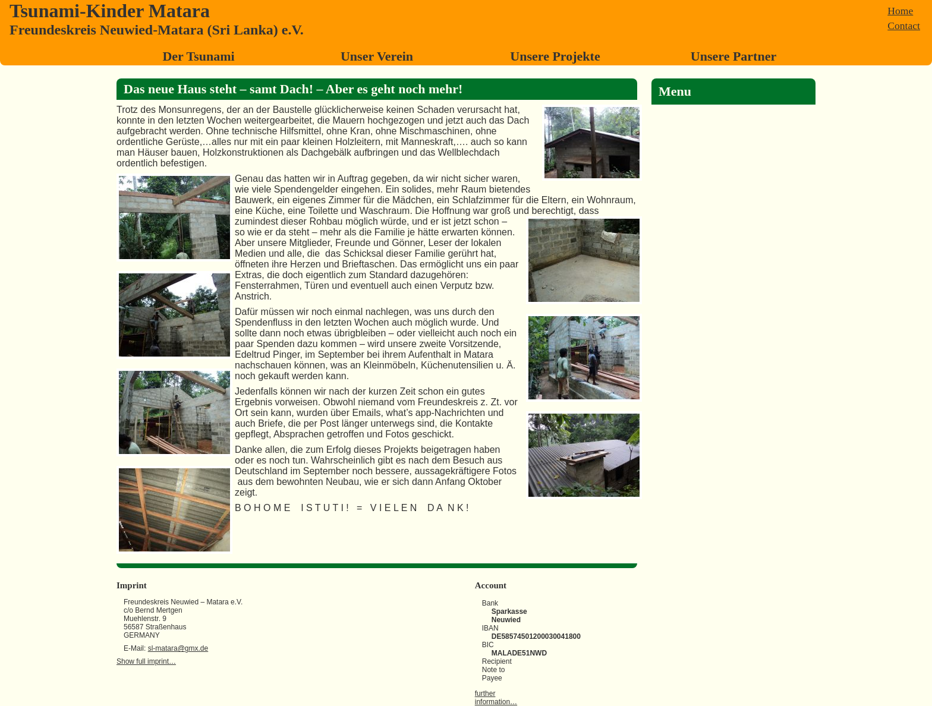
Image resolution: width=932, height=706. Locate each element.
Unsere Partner (733, 56)
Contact (903, 25)
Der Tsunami (198, 56)
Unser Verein (377, 56)
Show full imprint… (146, 661)
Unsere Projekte (555, 56)
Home (900, 11)
